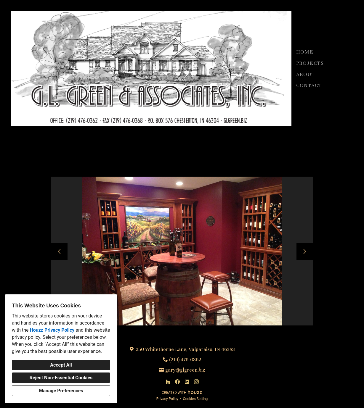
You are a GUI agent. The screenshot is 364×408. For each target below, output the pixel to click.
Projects (310, 63)
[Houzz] (168, 382)
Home (305, 52)
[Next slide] (304, 251)
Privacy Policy (167, 399)
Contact (309, 85)
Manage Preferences (61, 391)
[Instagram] (196, 382)
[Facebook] (177, 382)
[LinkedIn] (187, 382)
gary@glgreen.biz (185, 370)
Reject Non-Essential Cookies (61, 377)
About (305, 74)
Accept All (61, 365)
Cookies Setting (195, 399)
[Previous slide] (59, 251)
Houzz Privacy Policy (52, 330)
